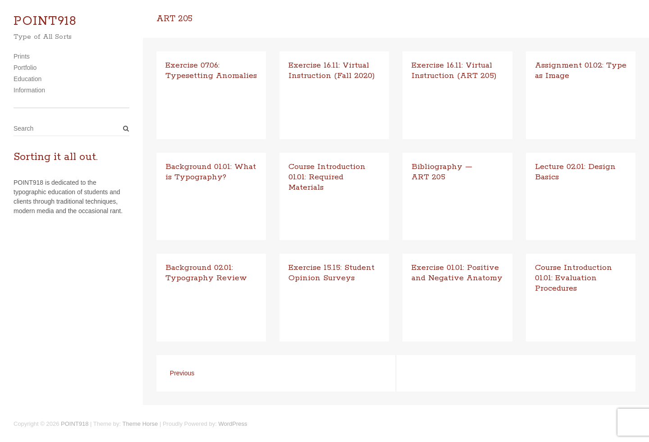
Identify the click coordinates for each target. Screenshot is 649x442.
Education (27, 78)
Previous (182, 373)
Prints (22, 56)
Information (29, 90)
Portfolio (25, 67)
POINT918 (45, 21)
